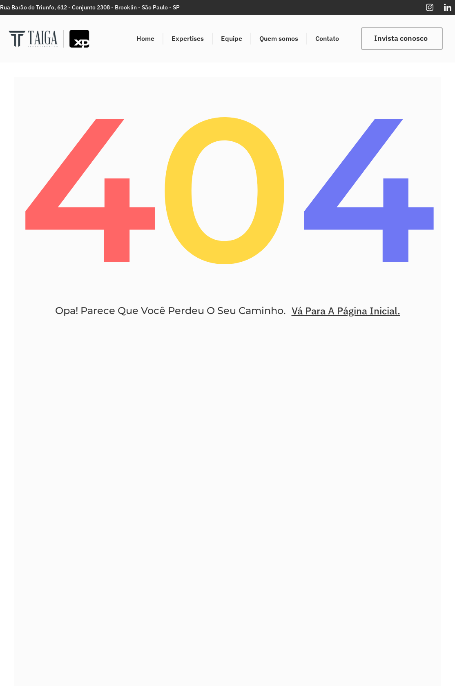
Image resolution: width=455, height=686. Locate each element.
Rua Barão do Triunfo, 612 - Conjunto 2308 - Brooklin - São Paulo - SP (90, 7)
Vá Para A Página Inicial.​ (346, 316)
